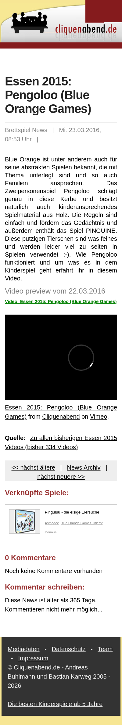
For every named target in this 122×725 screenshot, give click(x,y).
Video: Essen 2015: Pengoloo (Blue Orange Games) (61, 301)
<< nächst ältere (33, 467)
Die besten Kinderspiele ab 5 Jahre (55, 704)
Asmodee (52, 523)
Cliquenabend (61, 416)
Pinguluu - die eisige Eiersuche (54, 513)
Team (105, 649)
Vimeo (98, 416)
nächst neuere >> (61, 476)
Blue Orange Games (76, 523)
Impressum (33, 658)
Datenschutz (69, 649)
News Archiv (83, 467)
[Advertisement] (63, 60)
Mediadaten (24, 649)
